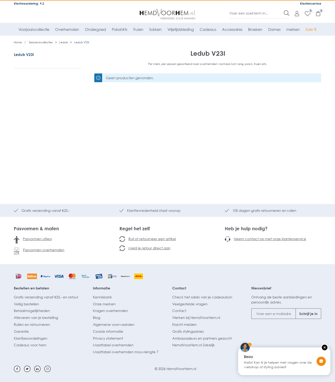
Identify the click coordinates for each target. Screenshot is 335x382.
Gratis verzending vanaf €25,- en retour (46, 297)
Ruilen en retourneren (32, 324)
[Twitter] (27, 369)
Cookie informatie (108, 331)
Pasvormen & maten (36, 228)
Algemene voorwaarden (113, 324)
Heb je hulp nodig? (246, 228)
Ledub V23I (24, 54)
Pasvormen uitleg (37, 239)
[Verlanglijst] (305, 13)
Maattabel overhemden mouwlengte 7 (125, 352)
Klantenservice (310, 3)
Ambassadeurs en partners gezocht (202, 338)
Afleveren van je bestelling (36, 317)
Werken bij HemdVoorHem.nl (196, 317)
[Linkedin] (37, 369)
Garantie (21, 331)
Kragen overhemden (110, 311)
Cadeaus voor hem (30, 345)
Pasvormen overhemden (43, 250)
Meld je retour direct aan (149, 248)
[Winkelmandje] (316, 13)
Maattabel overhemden (113, 345)
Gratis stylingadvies (188, 331)
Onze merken (104, 304)
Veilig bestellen (26, 304)
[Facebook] (17, 369)
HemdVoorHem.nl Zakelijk (193, 345)
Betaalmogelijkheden (32, 311)
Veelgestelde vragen (190, 304)
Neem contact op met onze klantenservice (270, 239)
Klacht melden (184, 324)
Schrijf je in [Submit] (308, 314)
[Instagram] (47, 369)
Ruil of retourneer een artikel (152, 239)
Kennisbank (102, 297)
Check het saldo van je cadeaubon (202, 297)
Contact (179, 288)
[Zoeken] (286, 13)
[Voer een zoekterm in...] (256, 13)
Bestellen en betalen (31, 288)
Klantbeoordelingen (30, 338)
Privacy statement (108, 338)
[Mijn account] (294, 13)
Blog (96, 317)
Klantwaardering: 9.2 (29, 3)
